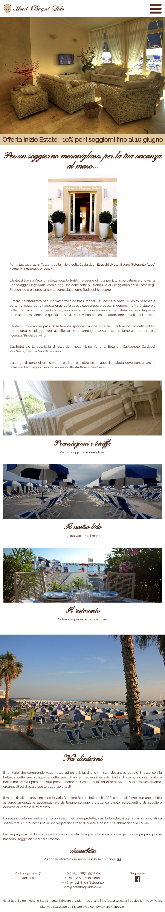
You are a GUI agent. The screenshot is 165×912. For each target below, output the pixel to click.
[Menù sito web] (156, 8)
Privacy (148, 900)
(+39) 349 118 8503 (74, 883)
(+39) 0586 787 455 (78, 873)
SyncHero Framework (111, 906)
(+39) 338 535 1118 (78, 878)
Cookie (134, 900)
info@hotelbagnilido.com (82, 887)
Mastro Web (80, 906)
